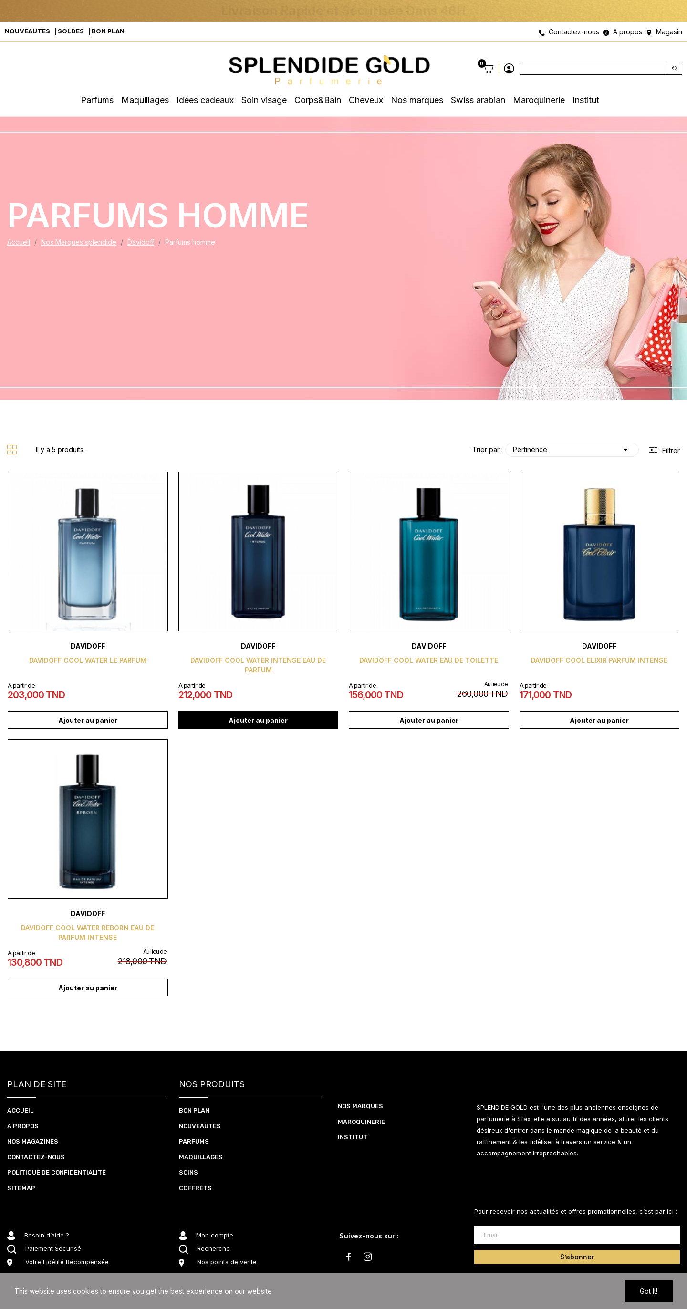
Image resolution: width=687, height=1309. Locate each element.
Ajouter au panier (87, 720)
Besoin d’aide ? (46, 1235)
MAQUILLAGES (201, 1157)
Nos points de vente (227, 1262)
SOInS (188, 1172)
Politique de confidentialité (56, 1172)
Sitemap (21, 1188)
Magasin (669, 32)
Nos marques (360, 1106)
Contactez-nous (574, 32)
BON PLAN (108, 31)
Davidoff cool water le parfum (87, 660)
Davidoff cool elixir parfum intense (599, 660)
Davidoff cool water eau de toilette (428, 660)
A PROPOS (23, 1126)
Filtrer (670, 450)
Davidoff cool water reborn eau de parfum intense (87, 932)
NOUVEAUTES (27, 31)
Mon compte (214, 1235)
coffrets (195, 1188)
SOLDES (71, 31)
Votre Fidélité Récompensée (67, 1262)
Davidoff (88, 646)
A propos (627, 32)
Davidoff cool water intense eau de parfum (258, 665)
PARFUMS (194, 1141)
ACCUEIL (20, 1110)
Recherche (213, 1248)
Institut (352, 1137)
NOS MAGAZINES (32, 1141)
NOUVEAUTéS (200, 1126)
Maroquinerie (361, 1121)
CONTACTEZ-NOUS (36, 1157)
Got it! (648, 1291)
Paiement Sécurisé (53, 1248)
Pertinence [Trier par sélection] (572, 449)
